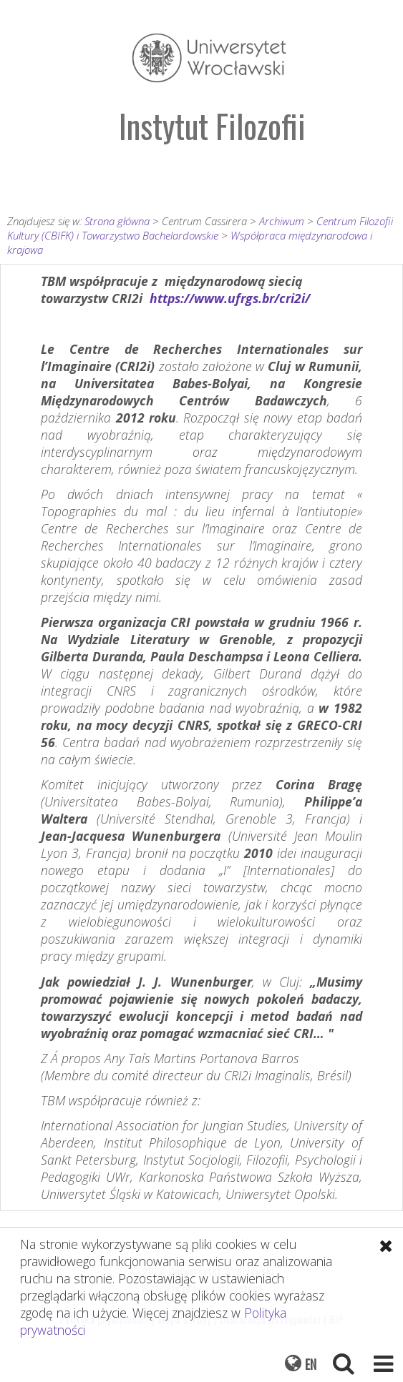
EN (310, 1364)
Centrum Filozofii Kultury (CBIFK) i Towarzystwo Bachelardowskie (200, 228)
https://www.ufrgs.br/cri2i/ (230, 298)
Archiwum (281, 221)
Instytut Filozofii (212, 125)
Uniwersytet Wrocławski (209, 58)
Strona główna (117, 221)
